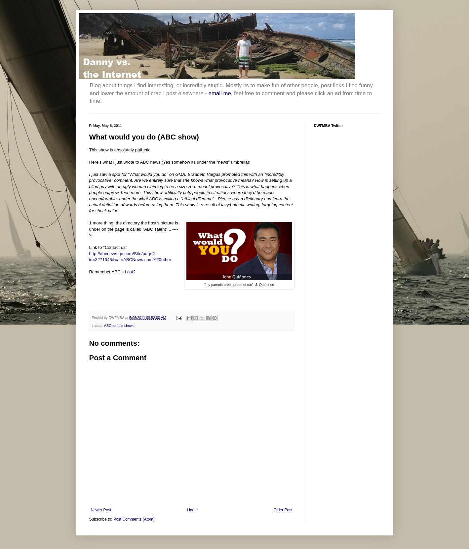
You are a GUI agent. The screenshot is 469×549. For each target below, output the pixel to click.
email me (220, 93)
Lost (129, 271)
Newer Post (101, 510)
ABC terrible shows (119, 326)
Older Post (283, 510)
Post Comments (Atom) (134, 519)
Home (192, 510)
